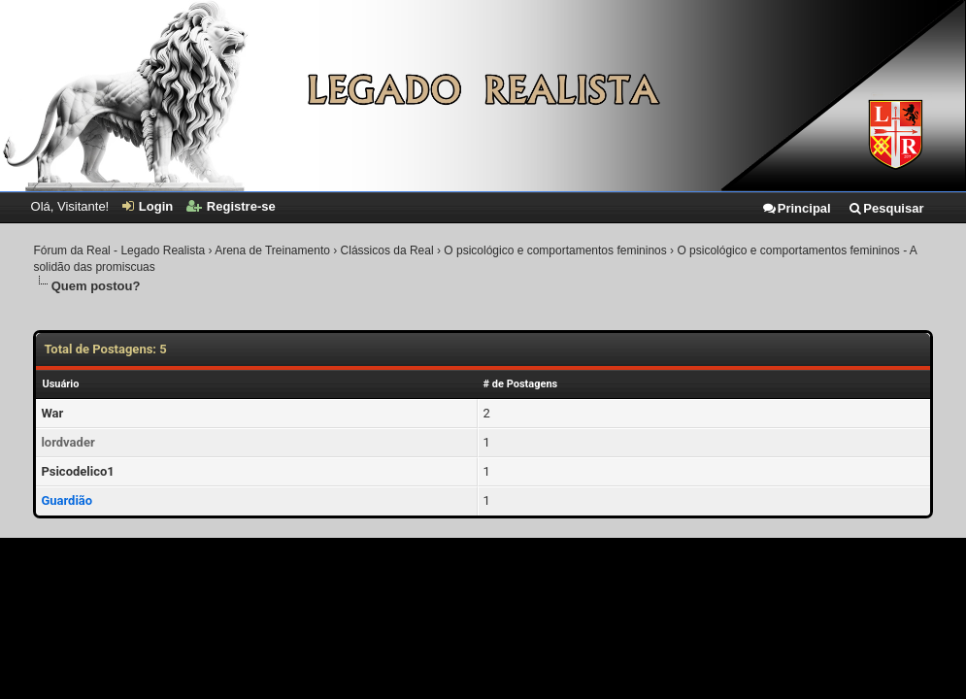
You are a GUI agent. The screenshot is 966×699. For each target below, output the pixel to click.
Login (147, 206)
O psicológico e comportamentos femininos (555, 250)
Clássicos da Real (387, 250)
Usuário (60, 384)
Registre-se (231, 206)
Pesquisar (885, 208)
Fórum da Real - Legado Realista (119, 250)
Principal (796, 208)
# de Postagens (520, 384)
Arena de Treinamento (272, 250)
